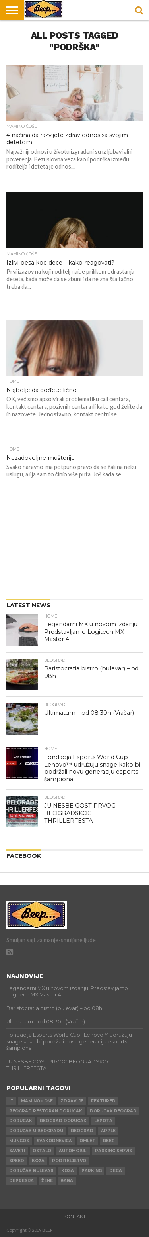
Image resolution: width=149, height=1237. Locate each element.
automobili (73, 1150)
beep (109, 1140)
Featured (103, 1101)
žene (47, 1180)
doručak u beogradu (36, 1130)
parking (91, 1170)
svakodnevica (54, 1140)
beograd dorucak (63, 1120)
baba (66, 1180)
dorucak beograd (113, 1110)
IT (11, 1101)
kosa (67, 1170)
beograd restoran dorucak (45, 1110)
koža (38, 1160)
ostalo (42, 1150)
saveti (17, 1150)
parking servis (113, 1150)
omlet (87, 1140)
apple (108, 1130)
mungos (19, 1140)
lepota (103, 1120)
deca (115, 1170)
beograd (82, 1130)
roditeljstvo (69, 1160)
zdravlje (71, 1101)
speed (16, 1160)
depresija (21, 1180)
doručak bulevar (31, 1170)
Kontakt (75, 1216)
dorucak (20, 1120)
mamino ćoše (37, 1101)
